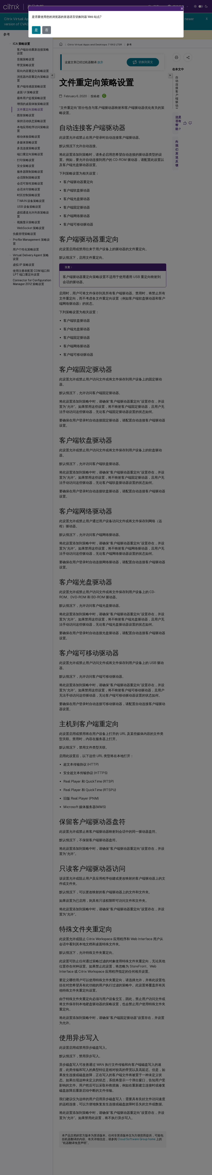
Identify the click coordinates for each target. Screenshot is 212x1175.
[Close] (182, 8)
